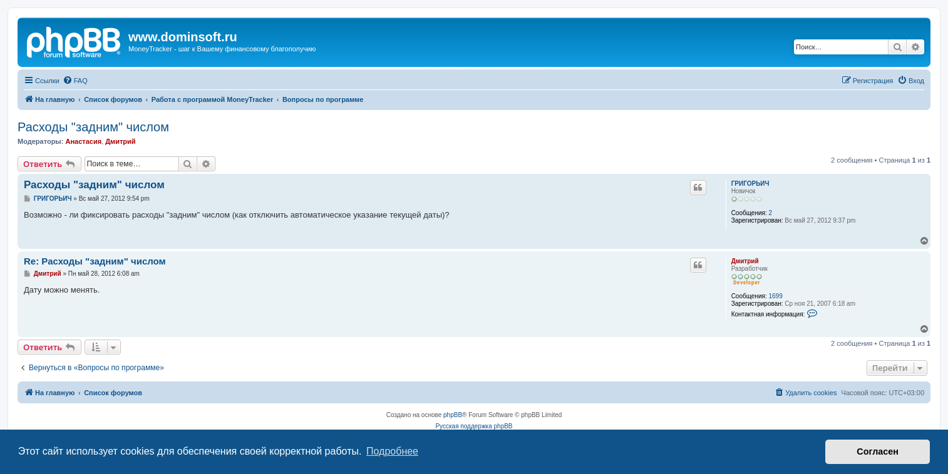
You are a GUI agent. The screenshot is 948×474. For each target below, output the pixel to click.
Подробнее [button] (392, 451)
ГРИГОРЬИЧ (750, 183)
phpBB (452, 414)
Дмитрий (120, 141)
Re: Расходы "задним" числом (95, 261)
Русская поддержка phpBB (473, 426)
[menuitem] (75, 80)
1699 (775, 296)
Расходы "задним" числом (93, 127)
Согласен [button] (878, 451)
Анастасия (83, 141)
